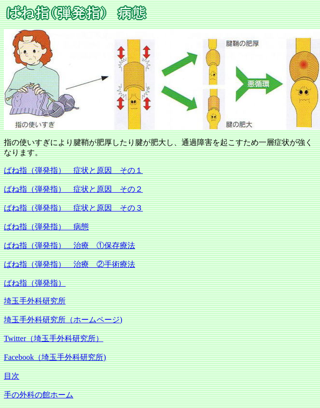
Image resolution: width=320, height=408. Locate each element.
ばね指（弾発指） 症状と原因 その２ (73, 189)
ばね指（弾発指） (35, 283)
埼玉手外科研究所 (35, 301)
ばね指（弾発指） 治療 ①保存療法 (69, 245)
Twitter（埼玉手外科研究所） (53, 338)
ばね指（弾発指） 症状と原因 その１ (73, 170)
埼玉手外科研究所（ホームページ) (63, 320)
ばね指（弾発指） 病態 (46, 227)
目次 (11, 376)
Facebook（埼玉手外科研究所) (55, 357)
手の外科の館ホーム (38, 395)
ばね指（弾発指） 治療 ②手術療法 (69, 264)
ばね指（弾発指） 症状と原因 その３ (73, 208)
